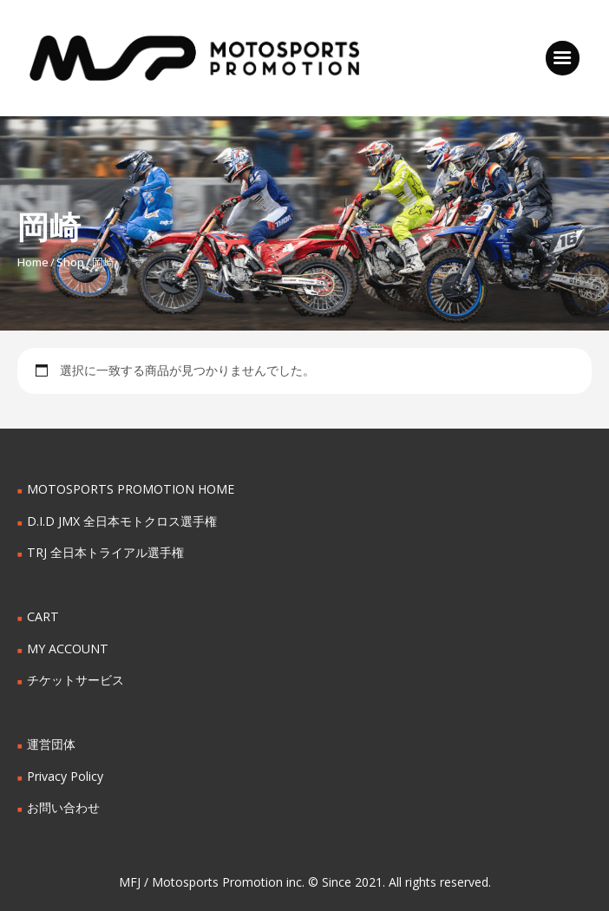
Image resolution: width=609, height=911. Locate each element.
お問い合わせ (63, 807)
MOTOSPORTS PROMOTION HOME (129, 489)
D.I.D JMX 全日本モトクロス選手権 (122, 521)
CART (42, 616)
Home (33, 262)
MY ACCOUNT (67, 648)
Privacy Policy (65, 776)
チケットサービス (75, 680)
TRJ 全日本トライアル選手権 (105, 552)
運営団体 (51, 744)
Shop (70, 262)
